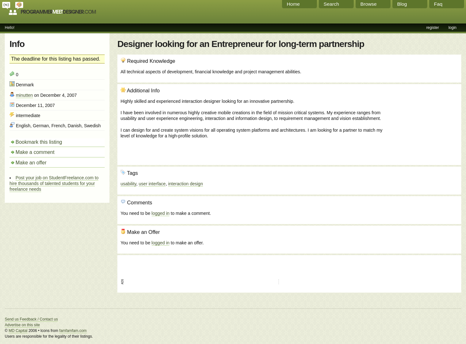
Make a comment (35, 152)
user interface (152, 183)
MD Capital (18, 330)
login (452, 27)
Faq (438, 4)
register (432, 27)
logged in (161, 213)
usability (128, 183)
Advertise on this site (22, 325)
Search (331, 4)
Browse (368, 4)
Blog (402, 4)
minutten (24, 95)
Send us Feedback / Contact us (31, 319)
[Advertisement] (424, 121)
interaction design (185, 183)
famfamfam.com (73, 330)
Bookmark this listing (39, 142)
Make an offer (31, 162)
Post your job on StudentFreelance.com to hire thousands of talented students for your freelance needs (54, 183)
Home (293, 4)
